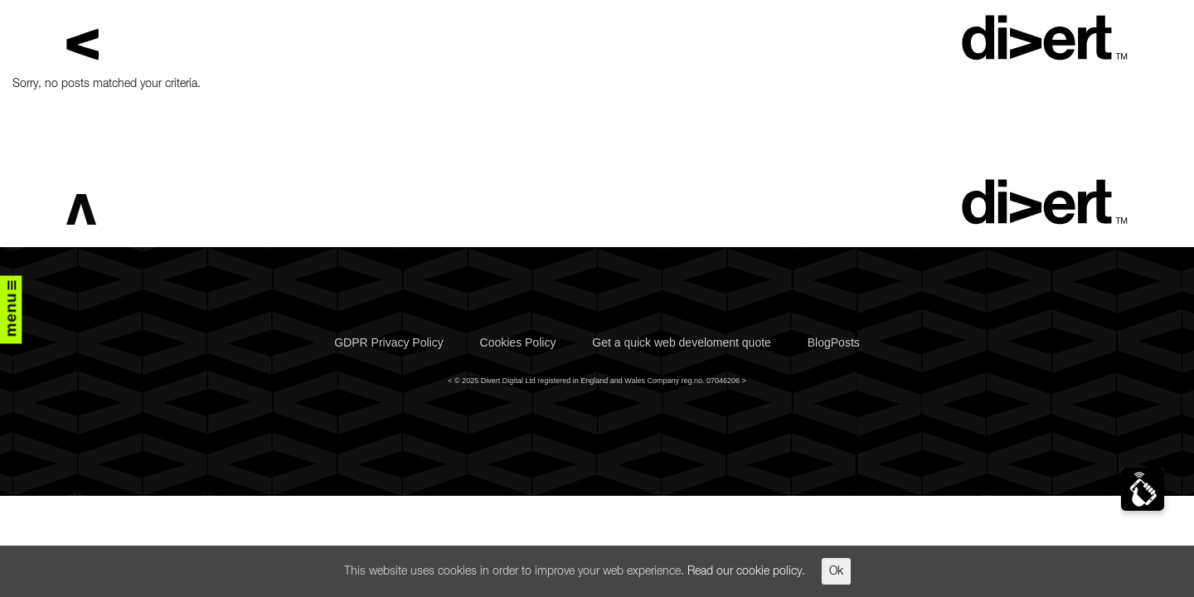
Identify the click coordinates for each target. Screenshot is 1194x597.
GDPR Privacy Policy (388, 342)
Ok (836, 571)
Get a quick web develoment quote (681, 342)
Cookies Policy (518, 342)
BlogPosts (834, 342)
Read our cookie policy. (746, 571)
